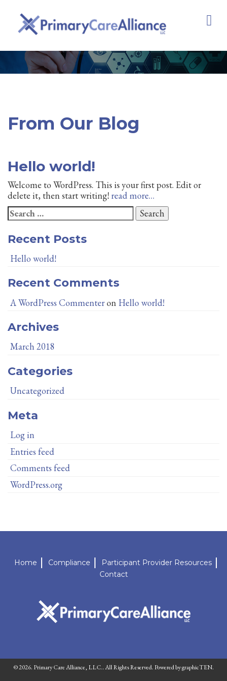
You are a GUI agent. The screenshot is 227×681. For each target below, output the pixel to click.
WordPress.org (36, 484)
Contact (114, 574)
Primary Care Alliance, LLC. (68, 667)
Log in (22, 435)
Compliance (69, 562)
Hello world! (51, 166)
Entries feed (32, 451)
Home (25, 562)
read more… (132, 195)
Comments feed (40, 468)
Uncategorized (37, 390)
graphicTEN (197, 667)
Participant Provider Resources (157, 562)
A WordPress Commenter (57, 302)
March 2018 (32, 346)
